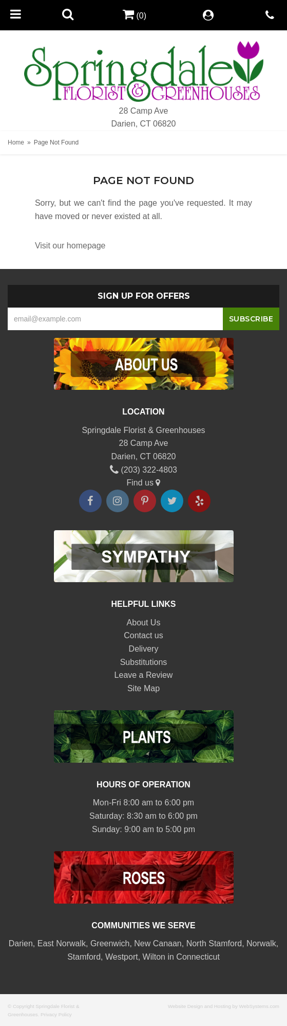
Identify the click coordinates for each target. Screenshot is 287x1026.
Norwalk (261, 943)
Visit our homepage (70, 245)
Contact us (143, 635)
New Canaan (158, 943)
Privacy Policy (56, 1014)
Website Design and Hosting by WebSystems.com (223, 1006)
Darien (21, 943)
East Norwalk (61, 943)
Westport (121, 956)
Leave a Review (143, 675)
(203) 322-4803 (143, 469)
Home (16, 142)
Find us (144, 482)
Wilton (154, 956)
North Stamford (214, 943)
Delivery (144, 648)
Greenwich (109, 943)
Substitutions (143, 662)
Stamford (84, 956)
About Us (144, 622)
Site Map (143, 688)
